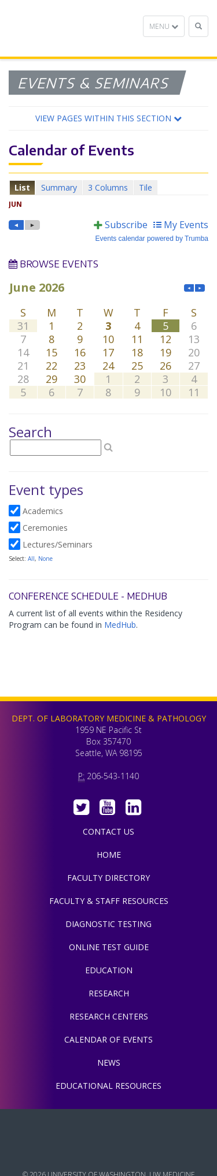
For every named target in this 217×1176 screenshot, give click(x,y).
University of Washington (109, 1152)
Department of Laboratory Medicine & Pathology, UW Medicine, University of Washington (68, 28)
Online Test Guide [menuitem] (109, 946)
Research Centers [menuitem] (108, 1016)
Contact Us (108, 831)
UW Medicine (108, 1126)
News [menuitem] (108, 1062)
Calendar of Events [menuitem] (108, 1039)
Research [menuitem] (109, 993)
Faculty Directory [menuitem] (108, 877)
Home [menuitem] (109, 854)
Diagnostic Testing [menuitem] (108, 923)
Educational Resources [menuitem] (108, 1085)
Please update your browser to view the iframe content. (108, 187)
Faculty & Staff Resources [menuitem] (108, 900)
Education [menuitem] (109, 970)
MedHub (120, 624)
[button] (108, 118)
